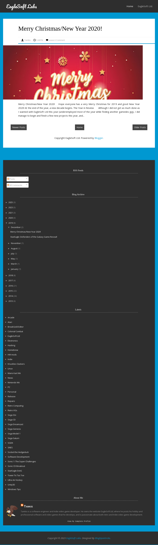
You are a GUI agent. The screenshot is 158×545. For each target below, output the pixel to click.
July (13, 253)
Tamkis (28, 506)
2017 (10, 280)
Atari (10, 322)
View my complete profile (79, 521)
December (16, 227)
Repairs (11, 401)
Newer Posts (18, 127)
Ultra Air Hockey (15, 480)
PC (9, 387)
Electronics (13, 340)
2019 (10, 222)
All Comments (14, 185)
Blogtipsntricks (102, 538)
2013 (10, 301)
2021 (10, 212)
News (10, 377)
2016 (10, 285)
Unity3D (11, 484)
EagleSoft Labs (21, 6)
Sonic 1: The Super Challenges (22, 461)
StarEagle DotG (15, 470)
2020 (10, 217)
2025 (10, 202)
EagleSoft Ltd (14, 336)
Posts (11, 179)
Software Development (18, 456)
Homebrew (13, 350)
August (14, 248)
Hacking (11, 345)
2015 (10, 290)
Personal (12, 391)
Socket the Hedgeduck (18, 452)
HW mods (12, 354)
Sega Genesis (14, 429)
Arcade (11, 317)
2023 (10, 207)
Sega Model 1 (14, 433)
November (16, 243)
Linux (10, 368)
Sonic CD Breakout (16, 466)
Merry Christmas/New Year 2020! (60, 28)
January (15, 269)
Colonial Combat (15, 331)
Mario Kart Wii (14, 373)
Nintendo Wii (14, 382)
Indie (10, 359)
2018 (10, 275)
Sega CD (12, 419)
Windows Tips (14, 489)
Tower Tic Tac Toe (16, 475)
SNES (10, 447)
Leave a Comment (57, 40)
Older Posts (140, 127)
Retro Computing (15, 405)
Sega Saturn (13, 438)
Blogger (99, 137)
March (14, 263)
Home (130, 6)
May (13, 258)
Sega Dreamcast (15, 424)
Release (11, 396)
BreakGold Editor (16, 326)
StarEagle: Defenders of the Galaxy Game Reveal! (33, 236)
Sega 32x (12, 415)
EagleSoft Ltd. (145, 6)
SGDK (10, 442)
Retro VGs (12, 410)
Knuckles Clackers (16, 364)
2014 (10, 296)
